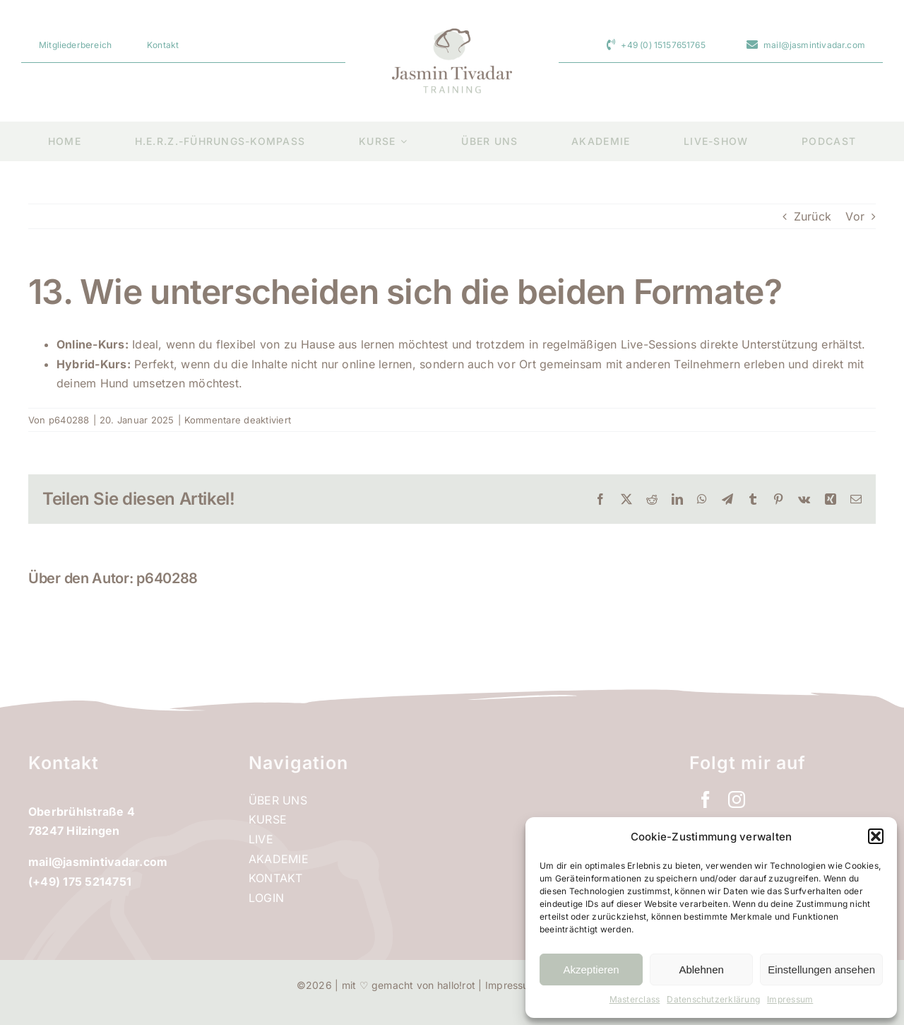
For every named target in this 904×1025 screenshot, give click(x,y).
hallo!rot (456, 985)
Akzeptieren (591, 970)
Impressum (790, 999)
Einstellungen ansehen (821, 970)
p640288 (69, 420)
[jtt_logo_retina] (452, 34)
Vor (854, 216)
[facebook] (705, 799)
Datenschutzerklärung (713, 999)
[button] (876, 836)
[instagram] (736, 799)
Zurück (812, 216)
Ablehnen (701, 970)
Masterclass (634, 999)
